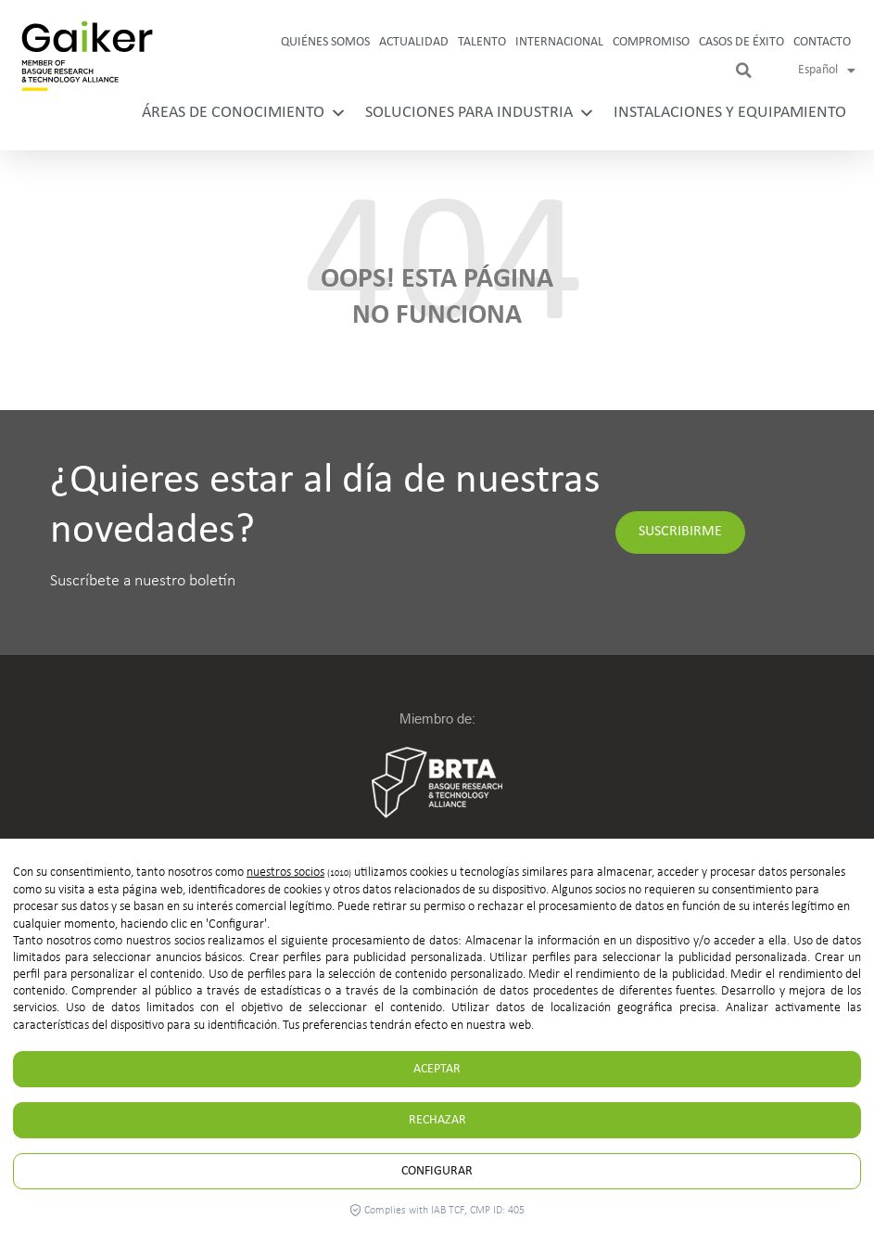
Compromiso (651, 42)
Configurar (437, 1171)
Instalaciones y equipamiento (730, 113)
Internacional (559, 42)
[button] (743, 70)
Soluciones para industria (480, 113)
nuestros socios (285, 872)
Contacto (822, 42)
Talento (482, 42)
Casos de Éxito (741, 42)
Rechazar (437, 1120)
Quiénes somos (325, 42)
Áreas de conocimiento (244, 113)
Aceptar (437, 1069)
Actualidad (414, 42)
